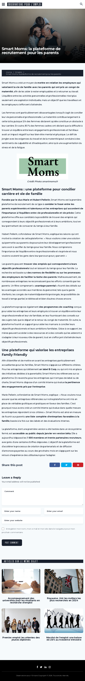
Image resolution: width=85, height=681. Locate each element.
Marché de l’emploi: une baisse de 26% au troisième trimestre (64, 638)
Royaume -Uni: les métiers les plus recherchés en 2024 (64, 599)
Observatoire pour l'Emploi (24, 4)
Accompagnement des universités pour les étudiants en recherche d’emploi (21, 600)
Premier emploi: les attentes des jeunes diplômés (21, 638)
